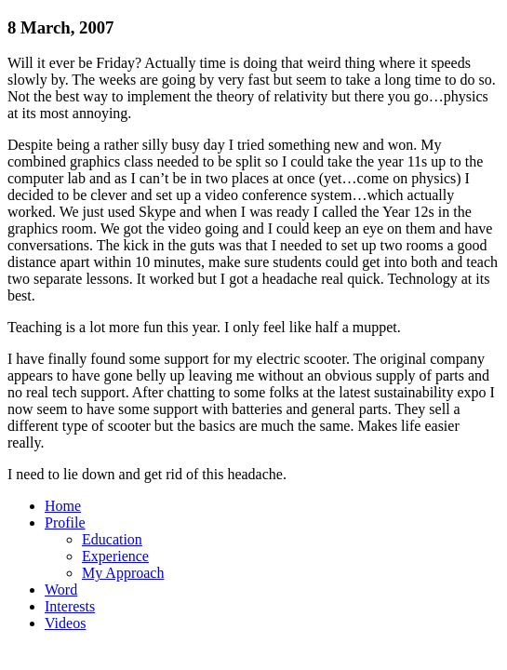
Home (63, 506)
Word (61, 589)
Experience (115, 556)
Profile (65, 522)
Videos (65, 623)
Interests (70, 606)
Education (112, 539)
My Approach (123, 573)
